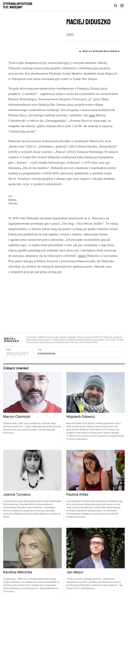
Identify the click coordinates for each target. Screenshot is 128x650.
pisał (92, 115)
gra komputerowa (46, 401)
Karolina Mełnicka (17, 620)
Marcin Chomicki (16, 464)
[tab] (116, 6)
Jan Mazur (75, 620)
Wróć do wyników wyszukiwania (101, 51)
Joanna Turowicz (17, 542)
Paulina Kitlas (77, 542)
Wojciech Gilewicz (80, 464)
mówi (82, 303)
